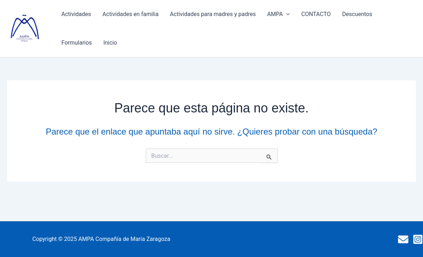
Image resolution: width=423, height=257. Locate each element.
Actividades (76, 14)
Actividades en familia (130, 14)
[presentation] (286, 14)
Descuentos (357, 14)
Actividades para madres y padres (213, 14)
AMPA (278, 14)
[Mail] (403, 239)
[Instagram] (418, 239)
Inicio (110, 42)
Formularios (76, 42)
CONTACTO (316, 14)
